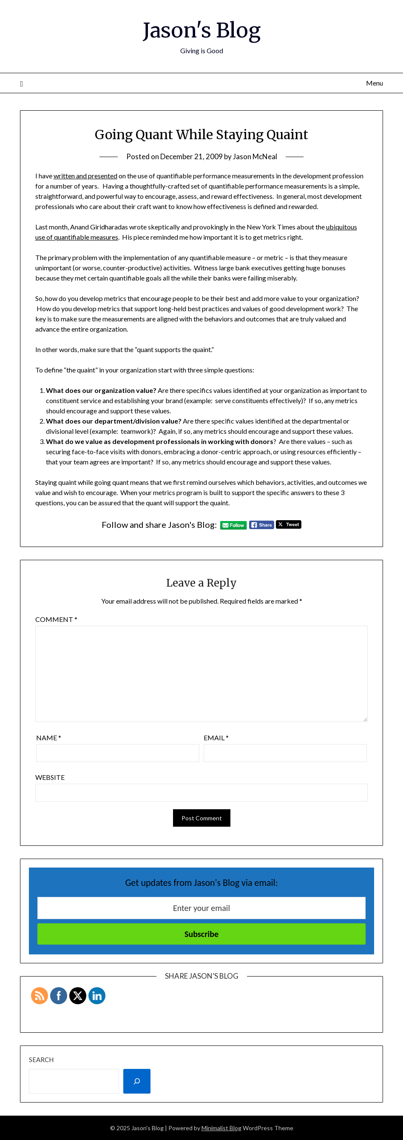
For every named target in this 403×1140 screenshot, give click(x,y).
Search (41, 1059)
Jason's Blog (202, 30)
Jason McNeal (255, 156)
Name (48, 737)
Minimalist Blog (221, 1127)
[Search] (136, 1081)
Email (216, 737)
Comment (56, 619)
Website (50, 777)
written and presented (85, 176)
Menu (374, 83)
